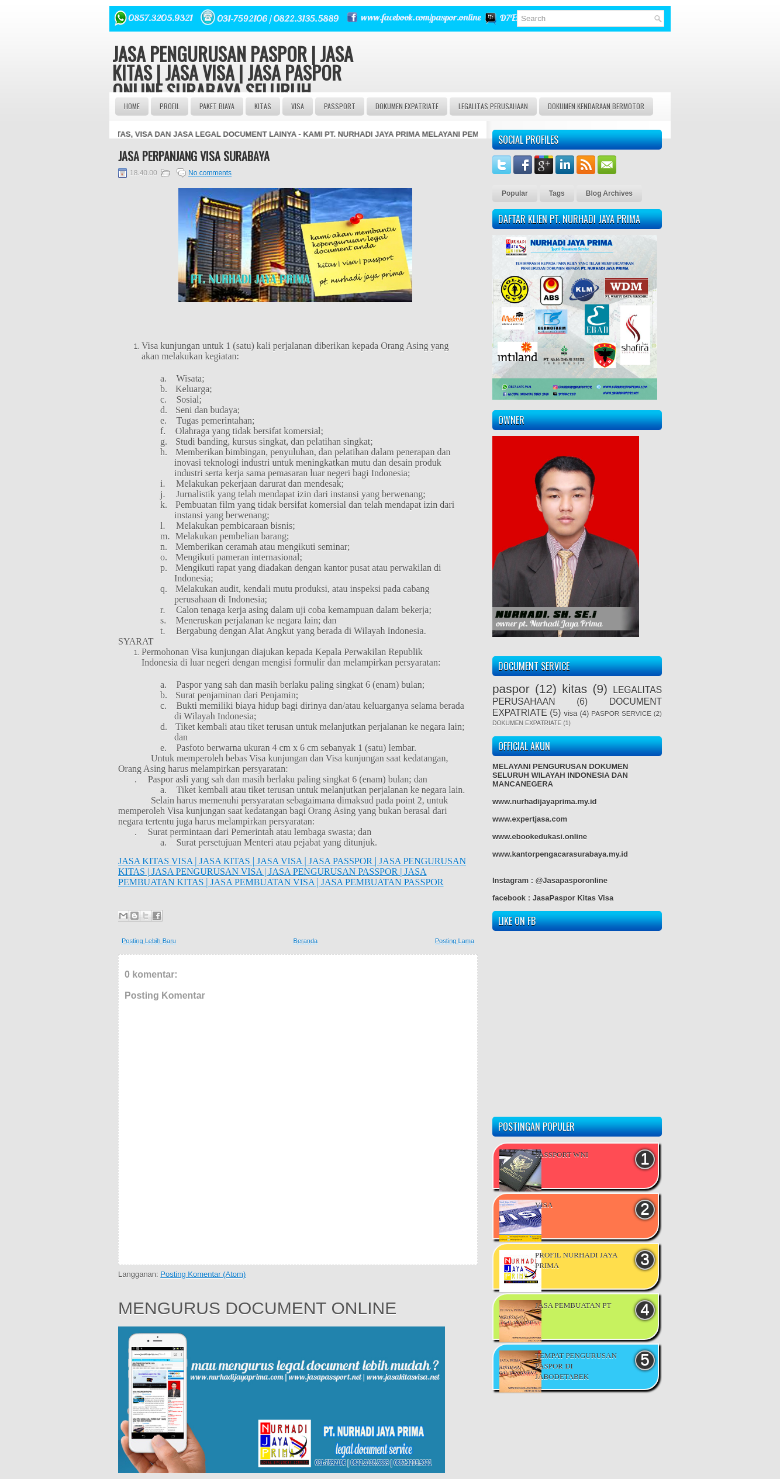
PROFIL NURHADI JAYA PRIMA (576, 1260)
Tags (557, 193)
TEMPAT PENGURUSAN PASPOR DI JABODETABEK (576, 1366)
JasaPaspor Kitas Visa (573, 897)
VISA (297, 106)
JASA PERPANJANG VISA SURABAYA (194, 156)
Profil (170, 106)
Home (132, 106)
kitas (574, 688)
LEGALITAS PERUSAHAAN (493, 106)
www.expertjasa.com (529, 819)
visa (570, 713)
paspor (511, 688)
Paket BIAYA (216, 106)
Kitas (262, 106)
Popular (515, 193)
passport (340, 106)
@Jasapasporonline (572, 880)
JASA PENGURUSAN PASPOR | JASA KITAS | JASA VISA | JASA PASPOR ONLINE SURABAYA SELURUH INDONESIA (232, 81)
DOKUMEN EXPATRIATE (407, 106)
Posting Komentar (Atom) (203, 1274)
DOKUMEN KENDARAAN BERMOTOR (596, 106)
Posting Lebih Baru (149, 940)
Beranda (306, 940)
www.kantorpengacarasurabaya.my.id (560, 854)
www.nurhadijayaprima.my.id (544, 801)
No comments (210, 173)
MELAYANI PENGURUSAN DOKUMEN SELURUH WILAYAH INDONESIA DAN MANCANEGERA (560, 775)
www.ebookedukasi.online (539, 836)
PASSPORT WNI (561, 1154)
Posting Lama (454, 940)
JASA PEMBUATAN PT (573, 1305)
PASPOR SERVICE (621, 713)
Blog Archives (609, 193)
